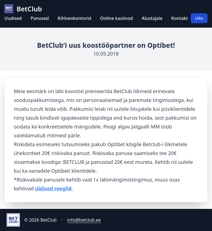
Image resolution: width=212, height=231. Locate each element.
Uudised (13, 18)
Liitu (199, 18)
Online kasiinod (116, 18)
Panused (40, 18)
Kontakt (179, 18)
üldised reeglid (53, 188)
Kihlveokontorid (74, 18)
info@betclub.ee (84, 220)
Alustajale (152, 18)
